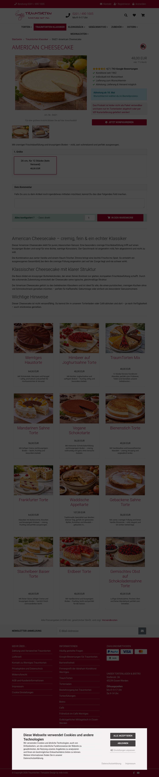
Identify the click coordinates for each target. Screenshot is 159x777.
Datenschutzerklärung (111, 763)
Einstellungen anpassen (123, 750)
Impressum (130, 763)
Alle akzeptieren (123, 736)
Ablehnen (123, 743)
